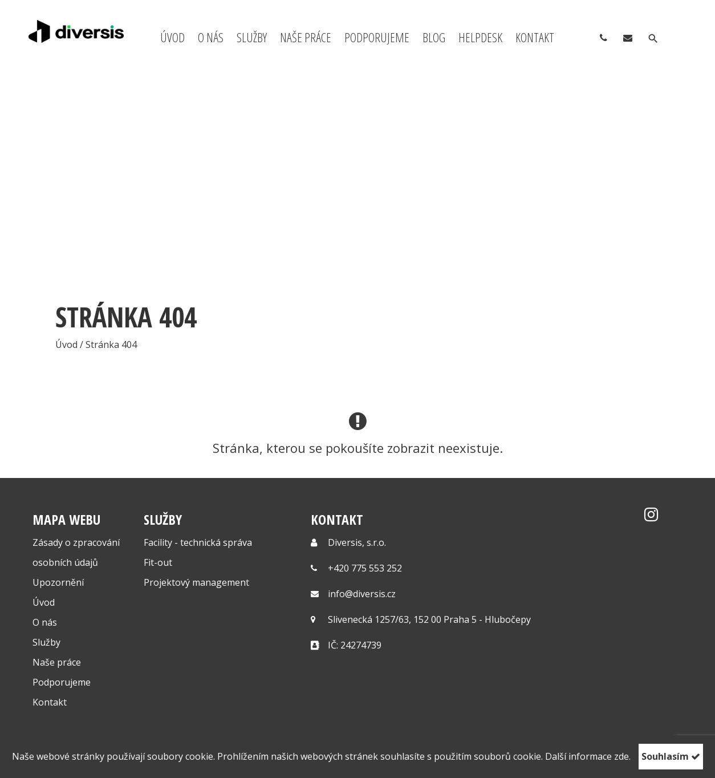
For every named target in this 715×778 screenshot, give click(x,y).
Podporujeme (376, 37)
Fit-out (158, 562)
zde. (622, 756)
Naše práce (305, 37)
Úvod (172, 37)
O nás (211, 37)
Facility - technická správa (198, 542)
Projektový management (196, 582)
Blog (433, 37)
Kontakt (534, 37)
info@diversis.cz (362, 593)
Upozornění (58, 582)
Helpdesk (480, 37)
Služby (252, 37)
